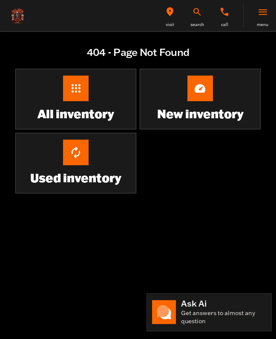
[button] (169, 15)
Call (224, 24)
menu (262, 24)
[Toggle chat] (209, 312)
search (197, 24)
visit (170, 24)
